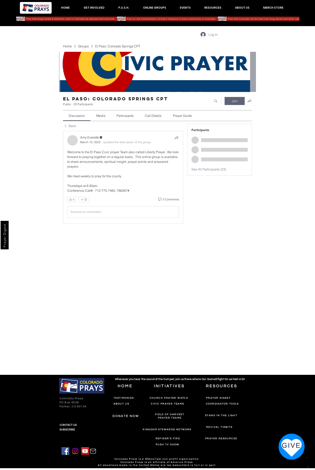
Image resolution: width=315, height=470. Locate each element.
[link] (77, 116)
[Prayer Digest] (5, 235)
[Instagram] (75, 451)
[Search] (215, 101)
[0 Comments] (168, 200)
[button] (94, 7)
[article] (123, 177)
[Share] (176, 137)
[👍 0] (71, 199)
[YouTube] (85, 451)
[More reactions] (84, 199)
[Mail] (93, 451)
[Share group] (249, 100)
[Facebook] (65, 451)
